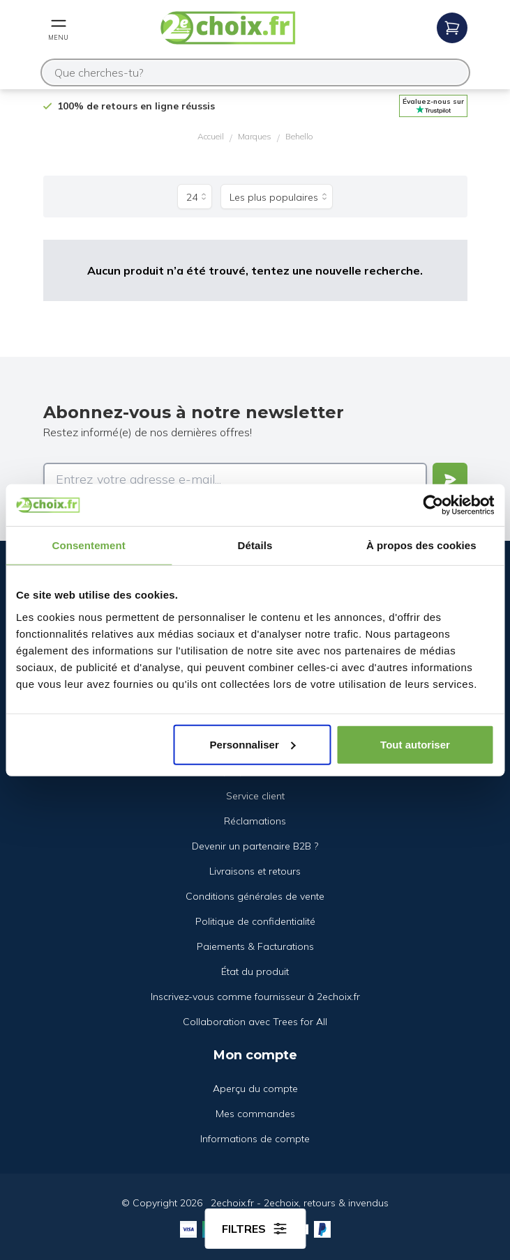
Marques (254, 136)
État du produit (255, 971)
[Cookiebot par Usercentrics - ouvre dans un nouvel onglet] (433, 505)
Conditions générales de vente (255, 896)
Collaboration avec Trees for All (255, 1021)
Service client (255, 796)
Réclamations (255, 821)
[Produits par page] (194, 196)
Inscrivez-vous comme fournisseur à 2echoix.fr (255, 996)
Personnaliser (253, 744)
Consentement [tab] (88, 545)
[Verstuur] (450, 479)
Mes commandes (255, 1113)
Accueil (210, 136)
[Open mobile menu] (58, 28)
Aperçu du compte (255, 1088)
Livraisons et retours (255, 871)
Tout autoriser (415, 744)
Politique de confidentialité (255, 921)
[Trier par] (276, 196)
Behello (299, 136)
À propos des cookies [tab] (421, 545)
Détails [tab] (255, 545)
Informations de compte (255, 1138)
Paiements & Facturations (255, 946)
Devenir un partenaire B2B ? (255, 846)
